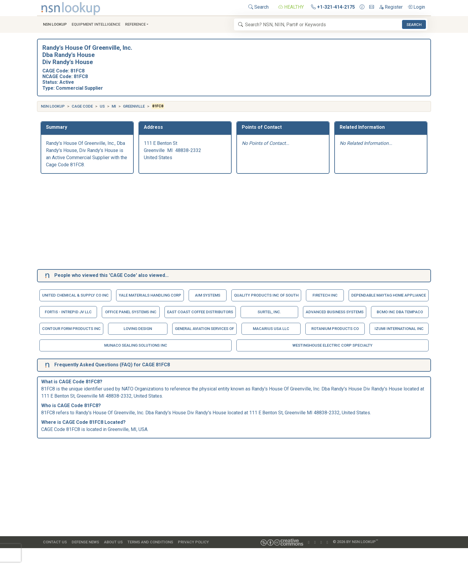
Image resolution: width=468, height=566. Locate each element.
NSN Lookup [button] (55, 24)
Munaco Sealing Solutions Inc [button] (135, 345)
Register (391, 7)
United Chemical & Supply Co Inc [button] (75, 295)
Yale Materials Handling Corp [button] (150, 295)
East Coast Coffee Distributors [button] (200, 312)
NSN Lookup (53, 106)
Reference (135, 24)
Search (258, 7)
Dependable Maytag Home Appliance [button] (388, 295)
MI (114, 106)
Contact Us (55, 542)
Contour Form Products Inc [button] (71, 328)
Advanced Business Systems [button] (335, 312)
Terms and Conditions (150, 542)
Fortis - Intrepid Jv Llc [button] (68, 312)
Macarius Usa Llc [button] (271, 328)
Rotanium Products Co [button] (335, 328)
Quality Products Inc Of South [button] (266, 295)
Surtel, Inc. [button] (269, 312)
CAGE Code (82, 106)
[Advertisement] (220, 222)
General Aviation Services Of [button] (204, 328)
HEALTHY (291, 7)
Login (416, 7)
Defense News (85, 542)
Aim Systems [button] (207, 295)
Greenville (134, 106)
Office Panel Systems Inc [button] (130, 312)
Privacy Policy (193, 542)
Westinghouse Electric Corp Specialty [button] (332, 345)
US (102, 106)
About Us (113, 542)
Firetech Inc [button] (325, 295)
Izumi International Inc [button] (399, 328)
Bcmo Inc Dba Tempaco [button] (400, 312)
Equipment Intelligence (96, 24)
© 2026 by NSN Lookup (355, 541)
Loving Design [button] (138, 328)
